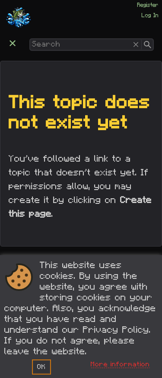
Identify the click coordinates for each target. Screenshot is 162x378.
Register (148, 5)
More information (120, 364)
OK (41, 366)
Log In (150, 15)
